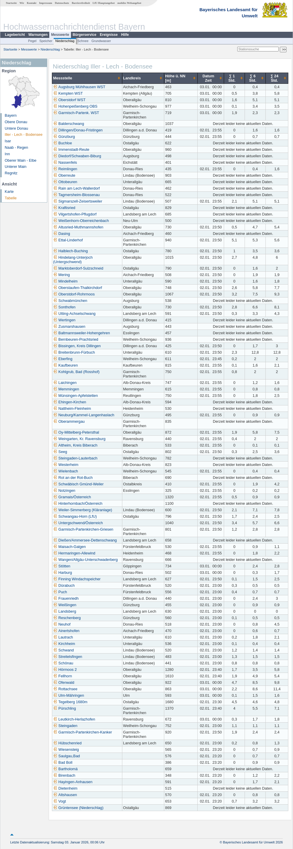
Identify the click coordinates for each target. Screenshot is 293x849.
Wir (22, 2)
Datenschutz (62, 2)
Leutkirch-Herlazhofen (74, 719)
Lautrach (63, 637)
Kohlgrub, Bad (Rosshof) (76, 372)
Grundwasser (101, 41)
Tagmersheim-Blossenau (76, 195)
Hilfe (125, 35)
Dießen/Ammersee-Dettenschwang (85, 540)
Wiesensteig (66, 749)
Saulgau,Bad (66, 756)
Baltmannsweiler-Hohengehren (81, 333)
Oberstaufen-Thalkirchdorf (77, 287)
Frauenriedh (66, 598)
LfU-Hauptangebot (104, 2)
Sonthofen (64, 307)
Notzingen (64, 490)
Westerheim (65, 464)
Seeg (60, 451)
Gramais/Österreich (72, 497)
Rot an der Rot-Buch (73, 477)
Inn (7, 154)
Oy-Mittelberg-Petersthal (76, 432)
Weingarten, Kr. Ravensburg (79, 439)
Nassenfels (65, 162)
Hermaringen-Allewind (74, 553)
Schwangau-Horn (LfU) (75, 516)
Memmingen (66, 389)
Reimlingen (65, 169)
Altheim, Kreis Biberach (75, 445)
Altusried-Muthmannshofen (78, 227)
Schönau (63, 663)
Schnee (83, 41)
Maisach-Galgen (69, 546)
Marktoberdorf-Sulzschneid (78, 268)
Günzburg (64, 136)
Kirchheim (64, 643)
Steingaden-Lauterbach (75, 458)
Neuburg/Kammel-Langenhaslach (83, 415)
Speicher (45, 41)
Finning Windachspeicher (77, 579)
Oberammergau (69, 421)
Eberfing (62, 359)
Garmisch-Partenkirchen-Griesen (83, 529)
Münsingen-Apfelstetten (75, 395)
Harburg (62, 572)
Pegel (32, 41)
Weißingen (64, 605)
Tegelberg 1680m (70, 702)
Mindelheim (65, 281)
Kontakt (31, 2)
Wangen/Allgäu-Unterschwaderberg (85, 559)
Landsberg (64, 611)
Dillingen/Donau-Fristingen (78, 130)
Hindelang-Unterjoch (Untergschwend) (73, 259)
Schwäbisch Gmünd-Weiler (78, 484)
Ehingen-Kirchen (69, 402)
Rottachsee (65, 689)
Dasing (61, 233)
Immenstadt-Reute (71, 149)
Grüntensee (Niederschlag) (78, 807)
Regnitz (11, 173)
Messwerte (60, 35)
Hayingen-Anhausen (72, 782)
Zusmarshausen (69, 326)
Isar (8, 141)
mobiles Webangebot (129, 2)
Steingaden (65, 725)
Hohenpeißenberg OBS (75, 106)
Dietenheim (65, 788)
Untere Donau (16, 128)
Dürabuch (64, 585)
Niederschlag (64, 41)
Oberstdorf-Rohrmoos (74, 294)
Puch (60, 592)
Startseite (11, 2)
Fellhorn (62, 676)
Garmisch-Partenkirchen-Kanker (82, 732)
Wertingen (64, 320)
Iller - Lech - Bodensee (24, 134)
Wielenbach (65, 471)
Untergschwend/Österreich (78, 523)
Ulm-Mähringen (68, 695)
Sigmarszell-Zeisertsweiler (77, 201)
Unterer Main (15, 166)
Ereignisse (109, 35)
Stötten (61, 566)
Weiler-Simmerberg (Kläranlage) (82, 510)
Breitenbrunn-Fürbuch (74, 352)
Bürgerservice (84, 35)
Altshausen (65, 795)
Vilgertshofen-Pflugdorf (74, 214)
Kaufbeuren (65, 365)
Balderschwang (68, 123)
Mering (61, 275)
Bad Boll (62, 762)
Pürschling (64, 708)
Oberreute (64, 175)
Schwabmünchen (70, 300)
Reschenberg (67, 618)
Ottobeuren (65, 182)
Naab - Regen (16, 147)
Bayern (11, 115)
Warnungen (38, 35)
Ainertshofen (66, 631)
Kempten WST (68, 93)
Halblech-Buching (70, 251)
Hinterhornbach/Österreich (77, 503)
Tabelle (11, 198)
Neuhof (61, 624)
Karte (9, 191)
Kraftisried (64, 207)
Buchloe (62, 143)
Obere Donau (16, 122)
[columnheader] (87, 78)
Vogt (59, 801)
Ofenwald (63, 682)
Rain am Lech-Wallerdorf (76, 188)
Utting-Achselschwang (74, 313)
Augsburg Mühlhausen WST (79, 87)
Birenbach (64, 775)
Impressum (45, 2)
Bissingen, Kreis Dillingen (77, 346)
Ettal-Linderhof (68, 240)
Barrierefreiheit (81, 2)
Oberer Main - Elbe (20, 160)
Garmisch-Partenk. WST (76, 113)
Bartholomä (65, 769)
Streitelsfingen (67, 656)
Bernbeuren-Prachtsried (75, 339)
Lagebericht (15, 35)
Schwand (63, 650)
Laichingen (65, 382)
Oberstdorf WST (69, 100)
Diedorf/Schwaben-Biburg (77, 156)
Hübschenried (67, 743)
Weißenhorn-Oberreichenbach (81, 220)
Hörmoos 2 (65, 669)
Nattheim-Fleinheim (72, 408)
